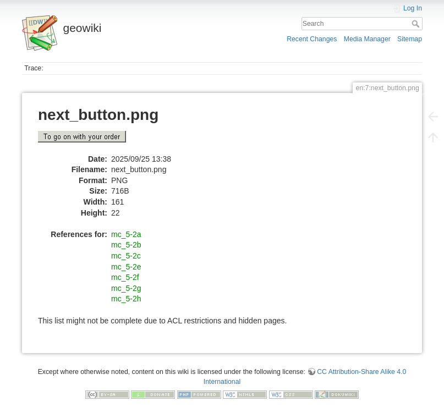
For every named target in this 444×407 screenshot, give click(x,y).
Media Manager (367, 39)
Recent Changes (312, 39)
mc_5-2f (125, 277)
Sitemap (409, 39)
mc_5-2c (126, 255)
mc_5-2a (126, 234)
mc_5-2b (126, 244)
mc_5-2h (126, 298)
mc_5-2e (126, 266)
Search (417, 24)
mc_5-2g (126, 288)
